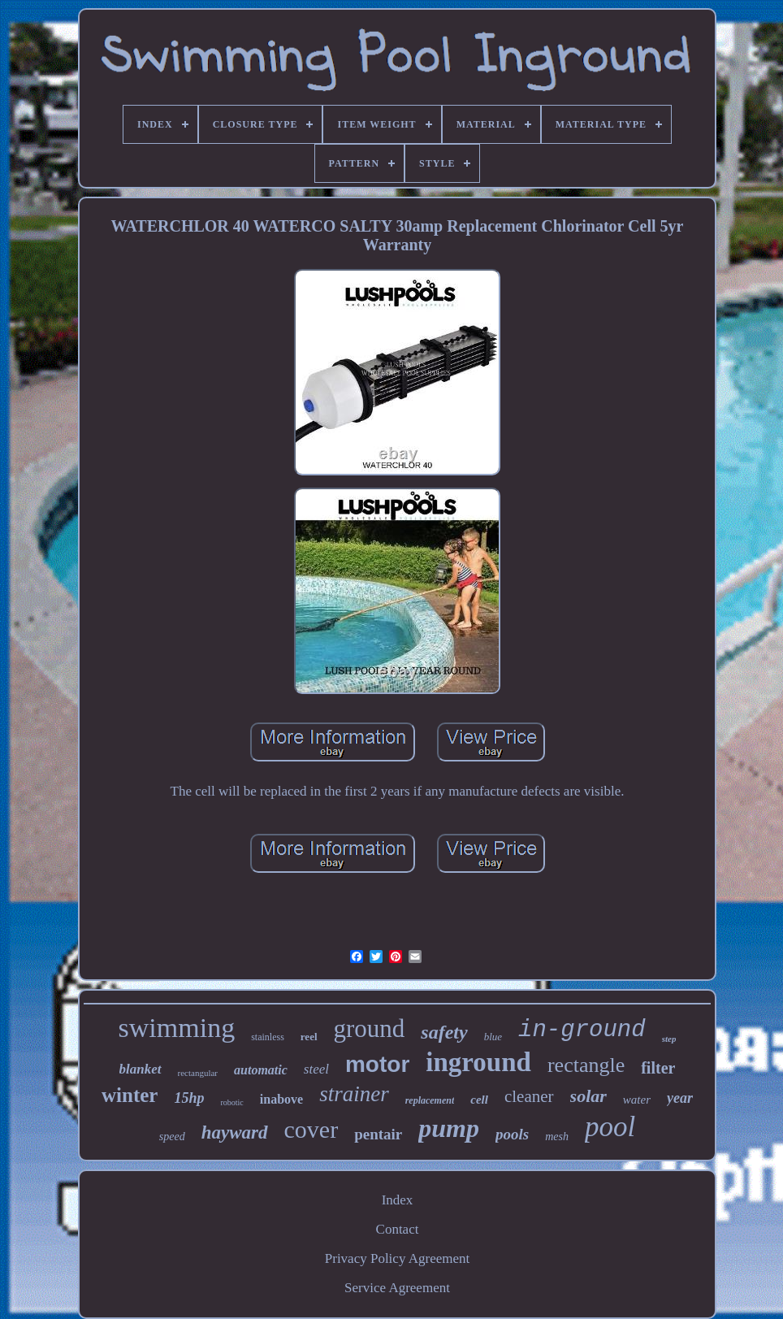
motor (377, 1064)
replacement (430, 1100)
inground (478, 1062)
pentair (378, 1134)
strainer (354, 1094)
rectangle (586, 1065)
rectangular (198, 1073)
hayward (234, 1132)
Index (397, 1200)
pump (448, 1128)
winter (130, 1095)
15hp (189, 1098)
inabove (281, 1099)
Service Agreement (397, 1287)
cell (479, 1099)
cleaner (529, 1096)
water (637, 1099)
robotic (231, 1102)
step (669, 1038)
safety (444, 1032)
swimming (177, 1028)
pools (512, 1134)
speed (172, 1136)
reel (309, 1036)
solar (588, 1096)
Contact (397, 1229)
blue (493, 1036)
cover (311, 1129)
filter (658, 1068)
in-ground (582, 1030)
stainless (267, 1037)
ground (369, 1028)
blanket (140, 1069)
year (680, 1098)
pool (610, 1127)
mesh (557, 1136)
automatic (261, 1070)
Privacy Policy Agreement (397, 1258)
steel (316, 1069)
